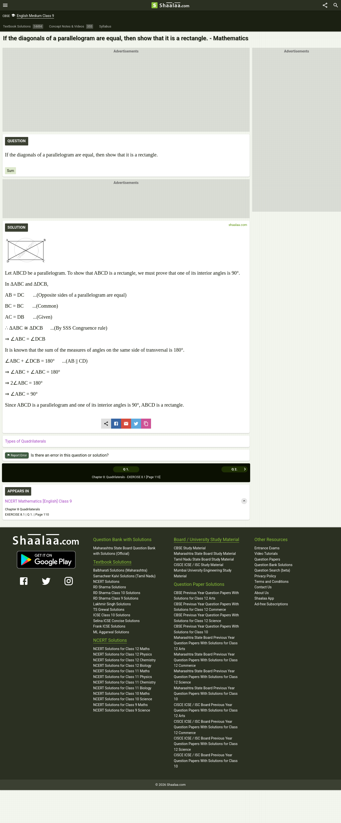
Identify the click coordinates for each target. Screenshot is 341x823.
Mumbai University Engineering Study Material (202, 573)
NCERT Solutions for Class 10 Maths (121, 693)
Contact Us (263, 587)
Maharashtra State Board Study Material (205, 553)
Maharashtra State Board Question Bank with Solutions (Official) (124, 550)
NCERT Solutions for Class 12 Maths (121, 649)
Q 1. (126, 469)
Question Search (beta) (272, 570)
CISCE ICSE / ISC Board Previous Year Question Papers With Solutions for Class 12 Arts (205, 710)
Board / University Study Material (206, 539)
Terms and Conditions (271, 581)
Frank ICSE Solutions (109, 626)
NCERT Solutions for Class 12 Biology (122, 665)
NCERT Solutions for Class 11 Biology (122, 688)
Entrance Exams (266, 548)
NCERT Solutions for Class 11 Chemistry (124, 682)
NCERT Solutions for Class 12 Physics (122, 654)
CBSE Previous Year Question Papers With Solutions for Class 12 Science (206, 618)
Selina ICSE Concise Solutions (116, 621)
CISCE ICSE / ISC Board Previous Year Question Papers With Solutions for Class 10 (205, 760)
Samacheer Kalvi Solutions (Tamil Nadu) (124, 576)
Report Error (17, 456)
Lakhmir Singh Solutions (112, 604)
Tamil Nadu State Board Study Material (204, 559)
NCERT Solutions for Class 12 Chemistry (124, 660)
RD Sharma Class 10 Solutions (116, 593)
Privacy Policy (265, 576)
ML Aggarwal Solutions (111, 632)
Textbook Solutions (112, 561)
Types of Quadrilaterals (25, 441)
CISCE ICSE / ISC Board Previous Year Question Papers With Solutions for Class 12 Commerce (205, 727)
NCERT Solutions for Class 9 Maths (120, 705)
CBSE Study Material (189, 548)
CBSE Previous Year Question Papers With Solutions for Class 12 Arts (206, 595)
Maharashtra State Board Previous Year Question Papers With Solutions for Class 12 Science (205, 676)
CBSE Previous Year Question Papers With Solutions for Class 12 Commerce (206, 606)
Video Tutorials (266, 553)
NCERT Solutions (106, 581)
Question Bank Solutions (273, 565)
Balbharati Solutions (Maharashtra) (120, 570)
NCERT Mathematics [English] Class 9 (38, 501)
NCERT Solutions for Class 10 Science (122, 699)
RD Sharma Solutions (109, 587)
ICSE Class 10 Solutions (111, 615)
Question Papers (267, 559)
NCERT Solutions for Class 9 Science (121, 710)
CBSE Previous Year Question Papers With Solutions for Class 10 (206, 629)
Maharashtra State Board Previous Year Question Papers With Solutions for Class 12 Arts (205, 643)
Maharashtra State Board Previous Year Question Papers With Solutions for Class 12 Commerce (205, 659)
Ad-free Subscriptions (271, 604)
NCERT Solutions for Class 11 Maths (121, 671)
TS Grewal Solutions (108, 609)
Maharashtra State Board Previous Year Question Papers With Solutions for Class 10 (205, 693)
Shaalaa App (264, 598)
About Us (261, 593)
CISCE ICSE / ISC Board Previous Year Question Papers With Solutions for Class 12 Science (205, 743)
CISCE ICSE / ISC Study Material (198, 565)
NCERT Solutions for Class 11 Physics (122, 677)
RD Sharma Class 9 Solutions (115, 598)
